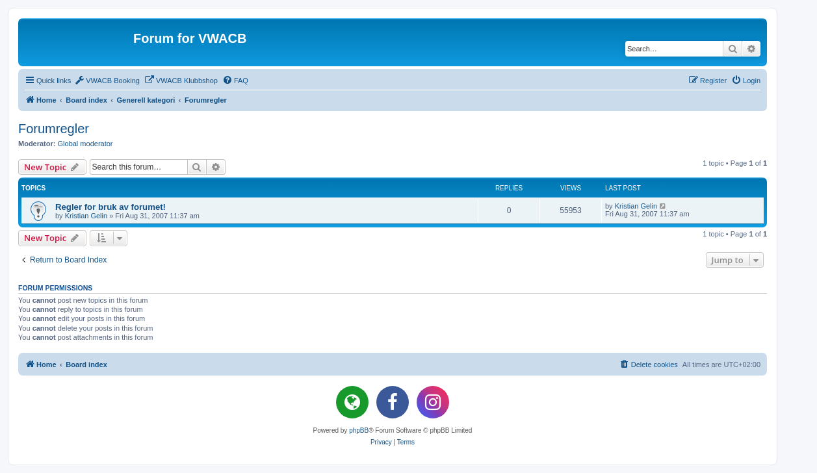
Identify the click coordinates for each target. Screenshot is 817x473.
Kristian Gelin (86, 216)
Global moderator (85, 143)
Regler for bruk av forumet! (110, 207)
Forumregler (53, 128)
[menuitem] (107, 80)
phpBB (359, 430)
